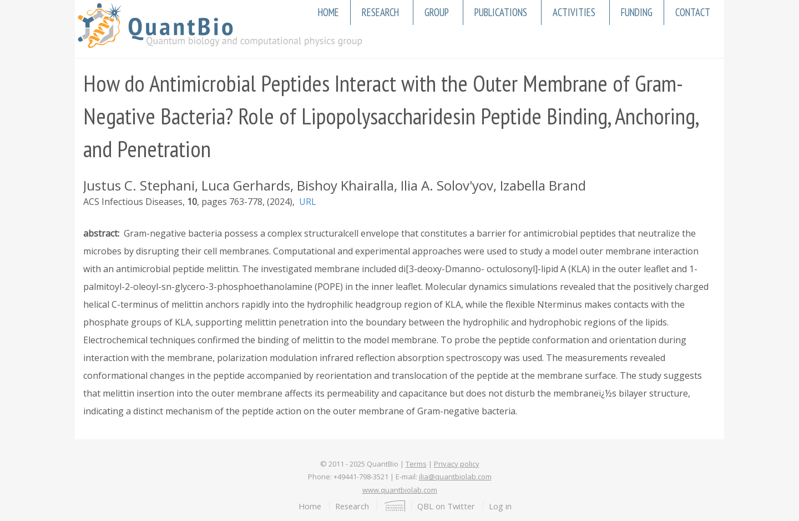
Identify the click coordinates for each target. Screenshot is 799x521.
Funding (637, 12)
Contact (692, 12)
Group (436, 12)
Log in (500, 506)
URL (307, 202)
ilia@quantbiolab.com (455, 477)
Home (328, 12)
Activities (574, 12)
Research (380, 12)
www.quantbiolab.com (399, 490)
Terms (416, 464)
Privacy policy (456, 464)
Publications (500, 12)
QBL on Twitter (446, 506)
